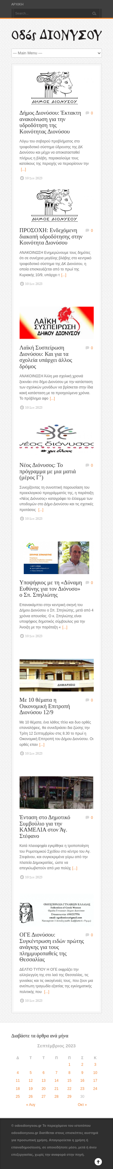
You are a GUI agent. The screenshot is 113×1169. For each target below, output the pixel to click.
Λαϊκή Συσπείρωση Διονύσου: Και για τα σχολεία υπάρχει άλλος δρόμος (46, 356)
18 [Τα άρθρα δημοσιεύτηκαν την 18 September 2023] (18, 1089)
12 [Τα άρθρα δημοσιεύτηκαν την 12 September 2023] (31, 1080)
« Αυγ (30, 1105)
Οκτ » (82, 1105)
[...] (23, 169)
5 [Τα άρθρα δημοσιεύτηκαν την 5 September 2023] (31, 1073)
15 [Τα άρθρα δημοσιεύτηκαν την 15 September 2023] (69, 1080)
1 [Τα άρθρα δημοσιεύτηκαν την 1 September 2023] (69, 1064)
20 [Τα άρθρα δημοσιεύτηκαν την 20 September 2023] (44, 1089)
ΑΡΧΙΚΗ (17, 4)
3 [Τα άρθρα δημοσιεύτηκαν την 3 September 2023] (95, 1064)
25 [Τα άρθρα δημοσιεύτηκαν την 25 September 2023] (18, 1096)
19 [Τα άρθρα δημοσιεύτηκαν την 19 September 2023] (31, 1089)
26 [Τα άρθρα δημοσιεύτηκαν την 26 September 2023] (31, 1096)
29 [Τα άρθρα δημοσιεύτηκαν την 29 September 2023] (69, 1096)
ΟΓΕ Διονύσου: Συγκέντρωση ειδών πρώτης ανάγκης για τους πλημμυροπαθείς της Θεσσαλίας (52, 947)
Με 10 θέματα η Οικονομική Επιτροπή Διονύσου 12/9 (45, 706)
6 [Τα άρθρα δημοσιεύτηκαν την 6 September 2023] (43, 1073)
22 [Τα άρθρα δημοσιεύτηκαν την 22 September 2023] (69, 1089)
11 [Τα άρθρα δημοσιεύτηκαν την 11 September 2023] (18, 1080)
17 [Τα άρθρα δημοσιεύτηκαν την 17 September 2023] (95, 1080)
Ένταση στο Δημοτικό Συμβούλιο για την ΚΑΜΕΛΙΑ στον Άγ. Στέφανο (45, 826)
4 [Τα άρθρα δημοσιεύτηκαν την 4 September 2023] (18, 1073)
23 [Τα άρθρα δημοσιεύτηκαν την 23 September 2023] (82, 1089)
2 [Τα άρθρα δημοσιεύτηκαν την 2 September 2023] (82, 1064)
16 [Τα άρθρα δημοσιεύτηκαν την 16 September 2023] (82, 1080)
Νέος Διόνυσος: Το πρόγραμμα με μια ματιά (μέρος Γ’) (48, 471)
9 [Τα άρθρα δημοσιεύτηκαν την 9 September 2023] (82, 1073)
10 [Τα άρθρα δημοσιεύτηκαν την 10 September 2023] (95, 1073)
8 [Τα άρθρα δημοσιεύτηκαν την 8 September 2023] (69, 1073)
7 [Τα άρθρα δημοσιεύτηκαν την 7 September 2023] (56, 1073)
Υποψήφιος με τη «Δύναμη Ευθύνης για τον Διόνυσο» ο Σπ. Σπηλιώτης (51, 588)
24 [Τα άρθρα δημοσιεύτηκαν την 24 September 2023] (95, 1089)
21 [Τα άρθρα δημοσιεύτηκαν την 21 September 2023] (56, 1089)
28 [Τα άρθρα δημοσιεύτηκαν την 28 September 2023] (56, 1096)
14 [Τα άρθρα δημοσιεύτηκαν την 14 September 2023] (56, 1080)
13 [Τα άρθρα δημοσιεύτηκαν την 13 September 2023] (44, 1080)
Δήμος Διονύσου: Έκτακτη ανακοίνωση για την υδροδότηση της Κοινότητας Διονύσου (50, 122)
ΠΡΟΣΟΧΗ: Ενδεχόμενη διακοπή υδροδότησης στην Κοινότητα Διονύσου (51, 236)
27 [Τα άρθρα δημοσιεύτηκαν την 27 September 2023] (44, 1096)
